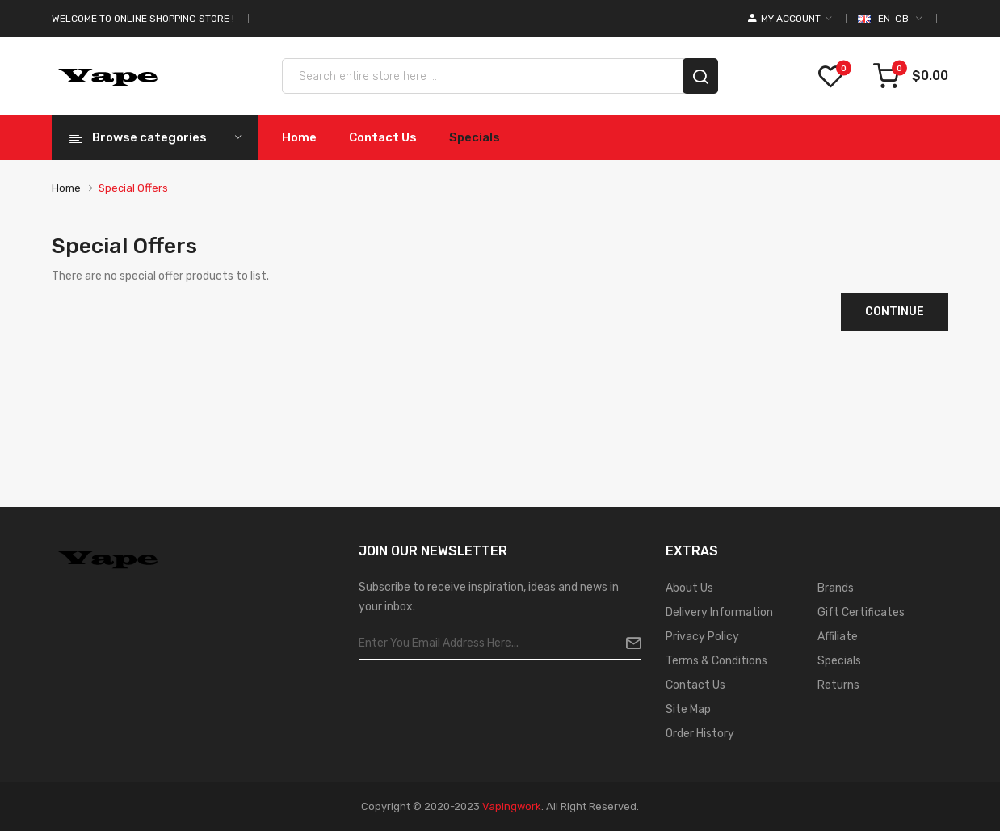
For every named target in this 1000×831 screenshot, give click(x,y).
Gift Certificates (861, 612)
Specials (839, 661)
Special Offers (133, 188)
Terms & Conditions (716, 661)
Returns (838, 685)
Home (66, 188)
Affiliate (837, 636)
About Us (689, 588)
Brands (835, 588)
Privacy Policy (702, 636)
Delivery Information (719, 612)
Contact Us (695, 685)
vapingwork (511, 806)
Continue (894, 311)
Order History (700, 733)
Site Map (688, 709)
